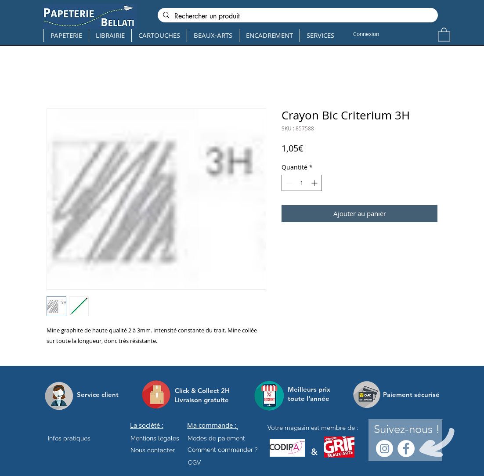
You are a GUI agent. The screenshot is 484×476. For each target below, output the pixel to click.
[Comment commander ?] (223, 449)
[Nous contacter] (152, 450)
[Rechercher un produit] (296, 16)
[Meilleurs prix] (310, 389)
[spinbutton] (302, 183)
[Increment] (315, 183)
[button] (444, 34)
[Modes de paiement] (216, 438)
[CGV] (194, 462)
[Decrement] (288, 183)
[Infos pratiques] (77, 438)
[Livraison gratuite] (201, 399)
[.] (237, 427)
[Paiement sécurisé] (411, 394)
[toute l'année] (312, 398)
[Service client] (98, 394)
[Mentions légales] (154, 438)
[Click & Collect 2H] (202, 390)
